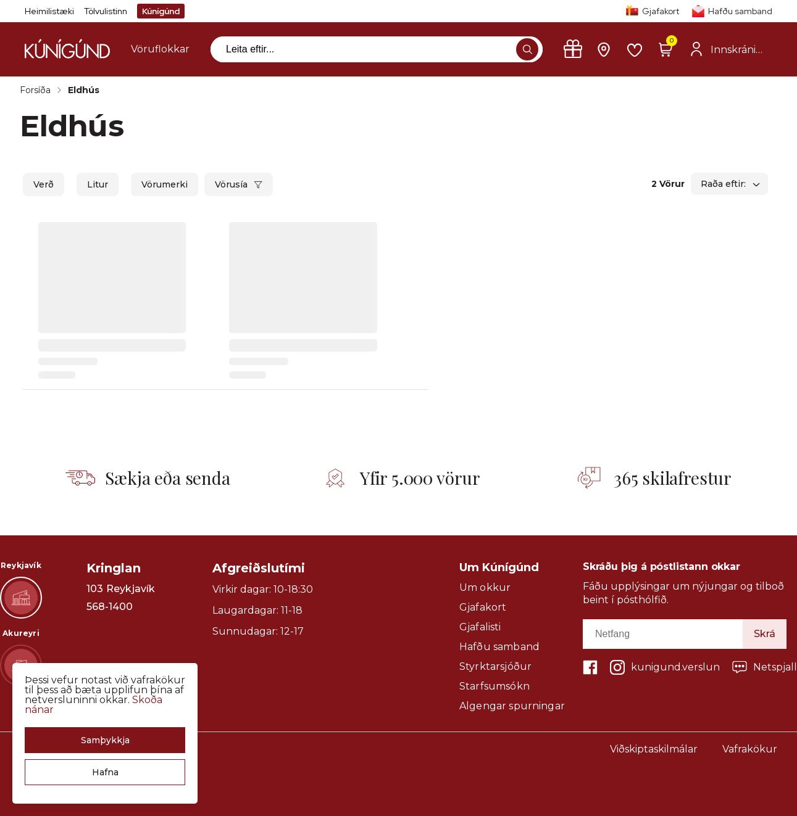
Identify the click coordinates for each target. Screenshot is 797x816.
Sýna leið (112, 624)
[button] (105, 740)
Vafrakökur (749, 749)
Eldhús (83, 90)
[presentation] (160, 49)
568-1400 (109, 607)
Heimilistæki (49, 11)
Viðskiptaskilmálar (654, 749)
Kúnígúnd (161, 11)
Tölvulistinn (105, 11)
